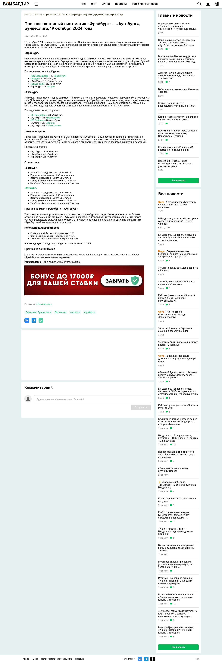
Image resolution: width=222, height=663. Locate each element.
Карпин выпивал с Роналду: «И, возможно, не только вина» (175, 148)
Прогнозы (60, 312)
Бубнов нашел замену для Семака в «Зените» (178, 90)
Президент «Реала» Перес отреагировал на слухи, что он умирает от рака (175, 164)
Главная (28, 15)
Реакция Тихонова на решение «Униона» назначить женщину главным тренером (175, 581)
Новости (38, 15)
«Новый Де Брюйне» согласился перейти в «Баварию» (176, 283)
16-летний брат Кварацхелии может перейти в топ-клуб (178, 343)
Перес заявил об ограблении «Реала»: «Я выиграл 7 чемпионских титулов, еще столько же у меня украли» (178, 26)
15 (174, 444)
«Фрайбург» (60, 76)
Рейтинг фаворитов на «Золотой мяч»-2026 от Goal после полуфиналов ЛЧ (176, 298)
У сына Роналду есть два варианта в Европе (178, 269)
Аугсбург (75, 312)
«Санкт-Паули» (53, 125)
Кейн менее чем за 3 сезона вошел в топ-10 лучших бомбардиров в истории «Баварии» (177, 422)
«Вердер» (35, 78)
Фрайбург (89, 312)
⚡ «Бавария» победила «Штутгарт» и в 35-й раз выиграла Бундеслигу (177, 485)
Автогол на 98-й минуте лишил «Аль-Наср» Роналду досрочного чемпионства (176, 76)
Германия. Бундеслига (38, 312)
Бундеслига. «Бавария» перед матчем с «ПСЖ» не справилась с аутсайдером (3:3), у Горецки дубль (178, 391)
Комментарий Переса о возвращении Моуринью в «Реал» (177, 104)
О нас (35, 659)
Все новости (178, 180)
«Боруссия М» (53, 117)
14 (174, 604)
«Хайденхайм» (38, 84)
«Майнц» (50, 123)
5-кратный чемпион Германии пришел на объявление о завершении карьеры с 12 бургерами (177, 254)
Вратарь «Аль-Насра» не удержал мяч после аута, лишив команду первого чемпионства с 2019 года (177, 59)
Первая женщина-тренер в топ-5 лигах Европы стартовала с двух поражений (176, 454)
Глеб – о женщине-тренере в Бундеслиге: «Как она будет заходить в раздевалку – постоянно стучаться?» (174, 515)
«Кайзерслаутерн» (40, 76)
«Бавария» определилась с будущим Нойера (173, 469)
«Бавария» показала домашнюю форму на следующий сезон (177, 358)
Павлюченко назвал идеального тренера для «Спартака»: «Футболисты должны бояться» (176, 43)
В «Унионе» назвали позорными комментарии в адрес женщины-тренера (176, 548)
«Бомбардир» (44, 304)
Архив (26, 659)
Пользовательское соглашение (56, 659)
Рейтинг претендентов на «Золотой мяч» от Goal (178, 406)
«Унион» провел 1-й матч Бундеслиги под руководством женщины (175, 531)
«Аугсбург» (30, 188)
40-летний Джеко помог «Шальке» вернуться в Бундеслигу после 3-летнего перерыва (177, 375)
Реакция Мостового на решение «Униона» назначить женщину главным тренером (176, 597)
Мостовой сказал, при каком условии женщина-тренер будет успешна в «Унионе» (176, 564)
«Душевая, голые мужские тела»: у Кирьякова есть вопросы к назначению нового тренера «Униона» (177, 614)
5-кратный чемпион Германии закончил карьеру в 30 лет (175, 329)
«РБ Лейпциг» (37, 120)
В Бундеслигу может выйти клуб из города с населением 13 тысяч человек (178, 221)
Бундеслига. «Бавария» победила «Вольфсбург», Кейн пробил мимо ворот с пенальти (177, 238)
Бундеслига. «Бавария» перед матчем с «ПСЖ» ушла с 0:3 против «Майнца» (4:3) (178, 438)
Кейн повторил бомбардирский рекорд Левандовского (171, 314)
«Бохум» (51, 86)
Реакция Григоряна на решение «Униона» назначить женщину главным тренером (175, 630)
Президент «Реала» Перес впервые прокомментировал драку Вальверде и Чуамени (177, 133)
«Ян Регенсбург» (38, 115)
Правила (79, 659)
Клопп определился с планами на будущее (177, 499)
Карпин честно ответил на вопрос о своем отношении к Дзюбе (178, 118)
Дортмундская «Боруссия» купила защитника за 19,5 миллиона (177, 205)
